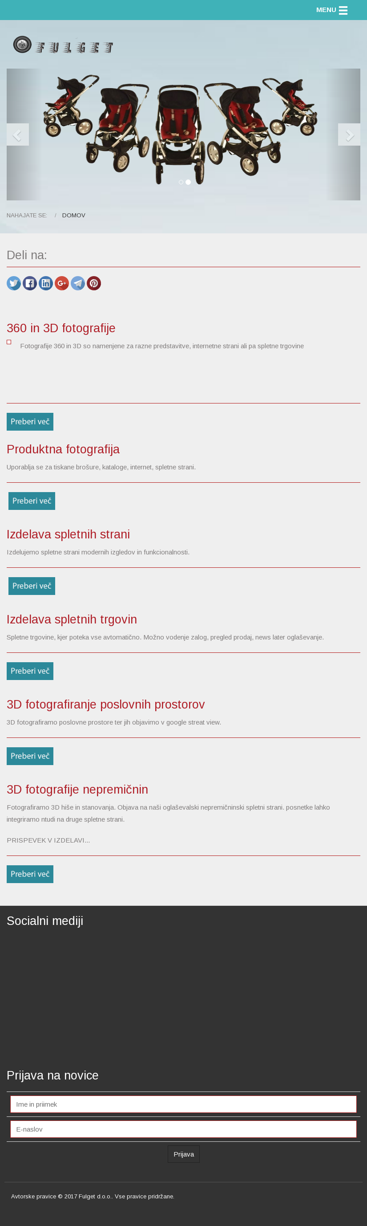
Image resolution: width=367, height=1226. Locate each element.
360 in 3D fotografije (61, 328)
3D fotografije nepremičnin (77, 789)
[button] (24, 134)
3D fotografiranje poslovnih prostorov (106, 704)
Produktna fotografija (63, 449)
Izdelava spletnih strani (68, 534)
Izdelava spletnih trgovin (72, 619)
